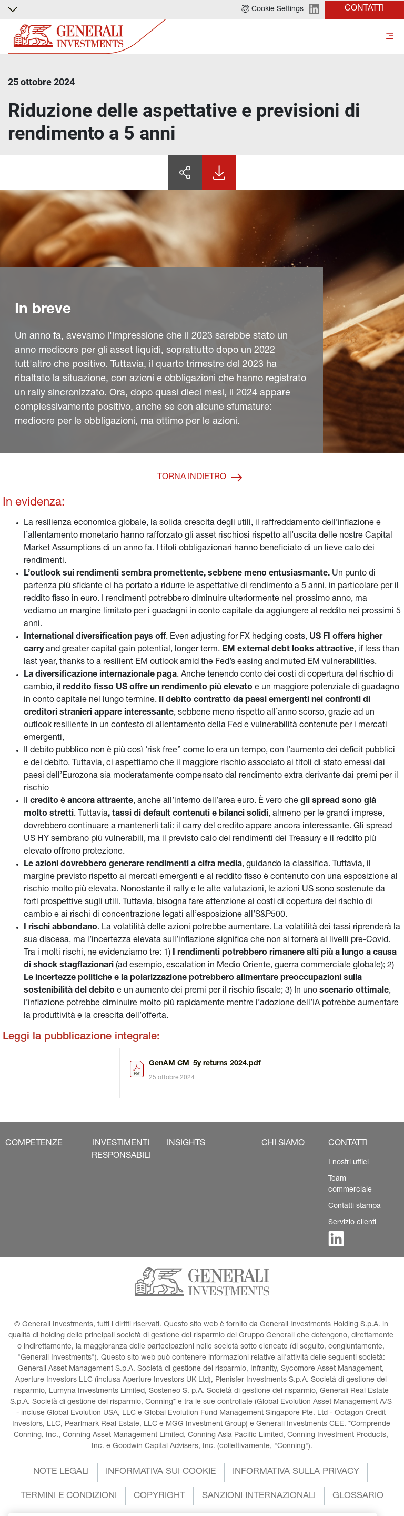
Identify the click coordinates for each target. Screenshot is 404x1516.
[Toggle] (390, 36)
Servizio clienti (352, 1222)
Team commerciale (350, 1184)
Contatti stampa (354, 1206)
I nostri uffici (348, 1162)
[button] (272, 9)
